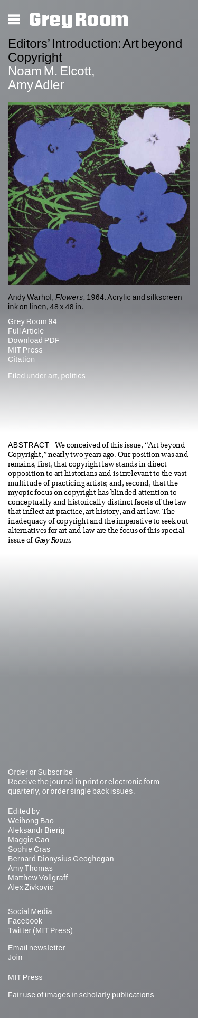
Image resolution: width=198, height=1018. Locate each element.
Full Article (26, 331)
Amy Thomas (30, 868)
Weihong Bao (31, 820)
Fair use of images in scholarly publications (81, 995)
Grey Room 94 (32, 321)
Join (15, 957)
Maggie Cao (29, 839)
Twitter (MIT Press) (40, 930)
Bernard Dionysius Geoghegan (61, 858)
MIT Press (25, 350)
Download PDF (34, 340)
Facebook (25, 921)
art (53, 376)
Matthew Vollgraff (38, 877)
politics (73, 376)
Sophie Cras (29, 849)
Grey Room (79, 20)
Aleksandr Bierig (36, 830)
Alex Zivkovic (30, 887)
